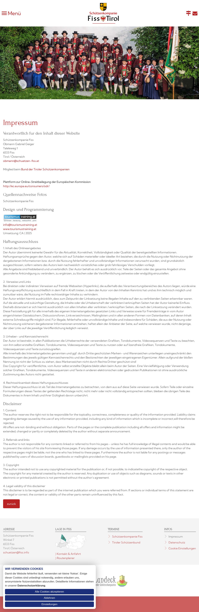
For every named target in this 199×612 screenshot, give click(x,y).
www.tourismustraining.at (19, 229)
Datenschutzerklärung (31, 585)
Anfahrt (188, 13)
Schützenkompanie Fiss (127, 536)
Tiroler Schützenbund (126, 542)
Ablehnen (49, 597)
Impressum (176, 536)
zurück (11, 504)
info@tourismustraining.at (20, 225)
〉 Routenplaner (65, 558)
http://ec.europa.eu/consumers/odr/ (26, 186)
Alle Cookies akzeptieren (49, 591)
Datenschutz (177, 542)
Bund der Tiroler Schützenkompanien (45, 169)
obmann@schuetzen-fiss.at (21, 161)
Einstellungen (49, 604)
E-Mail (194, 13)
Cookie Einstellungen (182, 548)
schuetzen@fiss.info (16, 552)
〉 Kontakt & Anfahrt (68, 554)
